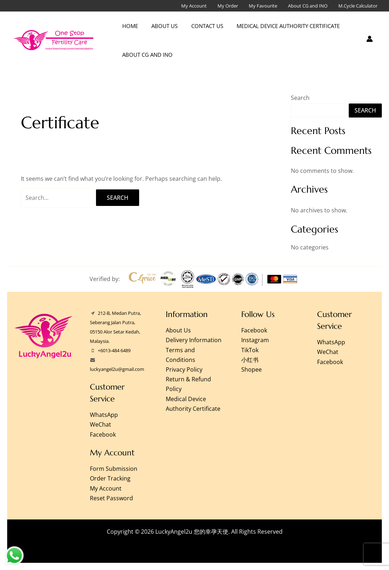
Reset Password (111, 498)
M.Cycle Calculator (357, 6)
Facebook (103, 434)
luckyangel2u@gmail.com (117, 369)
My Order (228, 6)
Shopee (251, 369)
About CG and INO (308, 6)
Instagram (255, 340)
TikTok (249, 350)
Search (300, 98)
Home (129, 25)
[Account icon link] (369, 39)
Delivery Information (193, 340)
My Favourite (263, 6)
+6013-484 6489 (114, 350)
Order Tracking (110, 478)
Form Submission (113, 469)
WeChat (100, 424)
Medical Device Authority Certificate (278, 25)
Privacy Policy (184, 369)
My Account (194, 6)
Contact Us (200, 25)
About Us (160, 25)
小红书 (249, 360)
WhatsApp (104, 415)
